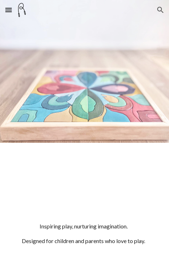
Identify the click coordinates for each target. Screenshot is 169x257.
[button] (8, 10)
